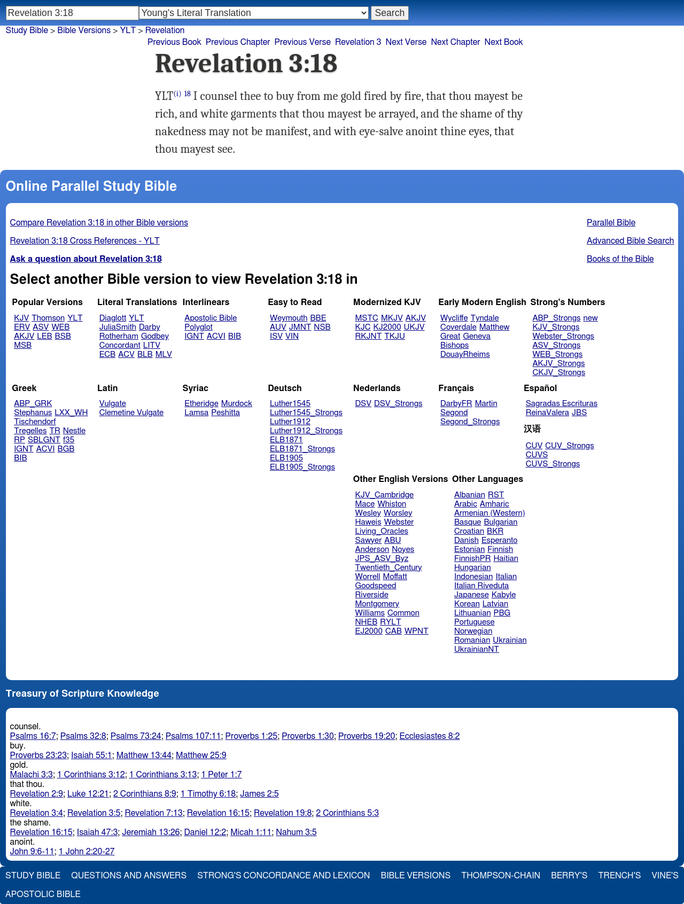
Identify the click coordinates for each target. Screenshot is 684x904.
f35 (68, 440)
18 (187, 93)
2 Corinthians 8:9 (144, 794)
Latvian (495, 604)
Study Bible (27, 30)
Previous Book (174, 42)
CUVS (537, 455)
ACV (126, 354)
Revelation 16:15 (218, 813)
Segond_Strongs (470, 422)
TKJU (394, 336)
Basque (467, 522)
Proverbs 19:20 (366, 736)
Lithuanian (472, 613)
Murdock (236, 404)
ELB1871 (286, 440)
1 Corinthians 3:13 (163, 774)
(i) (178, 93)
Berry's (569, 875)
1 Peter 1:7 (221, 774)
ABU (392, 540)
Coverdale (458, 327)
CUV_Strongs (569, 446)
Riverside (371, 595)
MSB (23, 345)
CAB (393, 631)
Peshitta (225, 413)
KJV (21, 318)
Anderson (372, 549)
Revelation (165, 30)
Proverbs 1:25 (252, 736)
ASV (41, 327)
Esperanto (499, 540)
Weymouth (289, 318)
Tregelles (30, 431)
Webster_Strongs (563, 336)
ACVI (216, 336)
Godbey (155, 336)
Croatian (469, 531)
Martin (486, 404)
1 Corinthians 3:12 (91, 774)
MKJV (392, 318)
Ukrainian (509, 640)
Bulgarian (500, 522)
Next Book (504, 42)
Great (450, 336)
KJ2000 (387, 327)
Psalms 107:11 (193, 736)
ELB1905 (286, 458)
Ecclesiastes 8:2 (430, 736)
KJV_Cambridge (384, 495)
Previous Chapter (238, 42)
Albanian (469, 495)
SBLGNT (44, 440)
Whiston (391, 504)
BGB (66, 449)
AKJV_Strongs (558, 364)
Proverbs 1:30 (308, 736)
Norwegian (473, 631)
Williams (370, 613)
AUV (278, 327)
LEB (44, 336)
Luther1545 (290, 404)
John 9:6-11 (32, 851)
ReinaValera (547, 413)
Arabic (465, 504)
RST (496, 495)
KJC (363, 327)
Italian (506, 577)
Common (403, 613)
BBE (318, 318)
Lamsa (196, 413)
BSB (63, 336)
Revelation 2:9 (36, 794)
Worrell (367, 577)
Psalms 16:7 (33, 736)
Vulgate (112, 404)
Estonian (469, 549)
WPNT (417, 631)
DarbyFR (456, 404)
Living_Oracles (382, 531)
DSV (363, 404)
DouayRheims (465, 354)
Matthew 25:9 (201, 755)
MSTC (366, 318)
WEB (60, 327)
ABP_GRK (33, 404)
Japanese (471, 595)
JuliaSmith (117, 327)
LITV (151, 345)
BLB (145, 354)
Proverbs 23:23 (38, 755)
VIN (292, 336)
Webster (399, 522)
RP (19, 440)
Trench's (619, 875)
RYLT (390, 622)
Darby (149, 327)
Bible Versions (84, 30)
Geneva (477, 336)
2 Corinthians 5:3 (347, 813)
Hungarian (472, 568)
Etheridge (201, 404)
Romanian (472, 640)
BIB (234, 336)
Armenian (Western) (489, 513)
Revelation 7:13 (153, 813)
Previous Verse (303, 42)
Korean (467, 604)
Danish (466, 540)
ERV (22, 327)
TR (54, 431)
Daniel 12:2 (205, 832)
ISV (276, 336)
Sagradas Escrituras (561, 404)
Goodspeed (376, 586)
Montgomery (377, 604)
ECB (107, 354)
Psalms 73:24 (136, 736)
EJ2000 (369, 631)
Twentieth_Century (388, 568)
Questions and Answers (128, 875)
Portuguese (474, 622)
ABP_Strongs (556, 318)
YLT (74, 318)
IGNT (194, 336)
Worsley (398, 513)
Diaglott (112, 318)
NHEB (366, 622)
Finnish (500, 549)
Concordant (120, 345)
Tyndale (485, 318)
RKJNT (368, 336)
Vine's (665, 875)
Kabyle (504, 595)
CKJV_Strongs (558, 373)
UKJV (414, 327)
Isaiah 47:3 (97, 832)
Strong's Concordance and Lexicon (283, 875)
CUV (534, 446)
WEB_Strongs (557, 354)
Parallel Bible (611, 223)
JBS (579, 413)
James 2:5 (259, 794)
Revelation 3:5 (93, 813)
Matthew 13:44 (144, 755)
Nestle (74, 431)
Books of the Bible (620, 259)
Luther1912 (290, 422)
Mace (365, 504)
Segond (454, 413)
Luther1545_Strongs (306, 413)
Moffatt (395, 577)
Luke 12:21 (88, 794)
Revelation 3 (358, 42)
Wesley (368, 513)
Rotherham (118, 336)
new (591, 318)
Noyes (403, 549)
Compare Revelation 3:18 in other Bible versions (99, 223)
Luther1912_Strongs (306, 431)
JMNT (300, 327)
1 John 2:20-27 (87, 851)
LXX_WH (71, 413)
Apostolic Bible (43, 894)
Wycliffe (454, 318)
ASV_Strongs (556, 345)
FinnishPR (472, 559)
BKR (495, 531)
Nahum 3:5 (296, 832)
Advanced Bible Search (630, 241)
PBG (502, 613)
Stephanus (33, 413)
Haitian (505, 559)
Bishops (454, 345)
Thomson (48, 318)
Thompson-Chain (500, 875)
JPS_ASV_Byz (382, 559)
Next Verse (405, 42)
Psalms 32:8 (83, 736)
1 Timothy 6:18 (208, 794)
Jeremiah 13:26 (151, 832)
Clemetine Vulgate (131, 413)
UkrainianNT (476, 649)
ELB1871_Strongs (302, 449)
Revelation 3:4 (36, 813)
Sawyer (368, 540)
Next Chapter (455, 42)
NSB (322, 327)
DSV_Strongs (398, 404)
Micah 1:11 (250, 832)
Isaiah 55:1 (91, 755)
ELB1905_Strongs (302, 467)
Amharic (494, 504)
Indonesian (473, 577)
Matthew (494, 327)
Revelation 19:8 (283, 813)
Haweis (368, 522)
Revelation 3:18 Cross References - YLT (85, 241)
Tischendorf (35, 422)
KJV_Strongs (555, 327)
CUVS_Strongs (553, 464)
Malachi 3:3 (31, 774)
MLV (164, 354)
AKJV (24, 336)
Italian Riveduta (481, 586)
